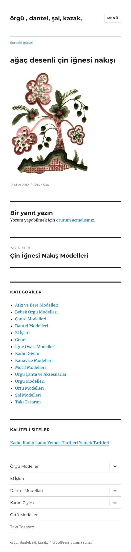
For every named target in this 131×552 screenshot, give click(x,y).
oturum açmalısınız (75, 220)
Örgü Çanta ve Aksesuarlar (40, 374)
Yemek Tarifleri (62, 442)
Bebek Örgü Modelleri (36, 311)
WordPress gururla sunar (72, 542)
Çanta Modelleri (30, 318)
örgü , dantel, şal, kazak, (46, 18)
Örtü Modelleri (29, 388)
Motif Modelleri (30, 367)
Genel (20, 339)
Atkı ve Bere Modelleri (36, 305)
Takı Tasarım (28, 401)
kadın (40, 442)
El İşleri (22, 332)
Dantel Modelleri (31, 325)
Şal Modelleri (28, 395)
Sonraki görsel (21, 42)
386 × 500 (41, 185)
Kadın (16, 442)
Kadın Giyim (27, 353)
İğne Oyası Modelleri (35, 346)
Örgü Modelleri (29, 381)
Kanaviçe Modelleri (34, 360)
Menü (112, 18)
